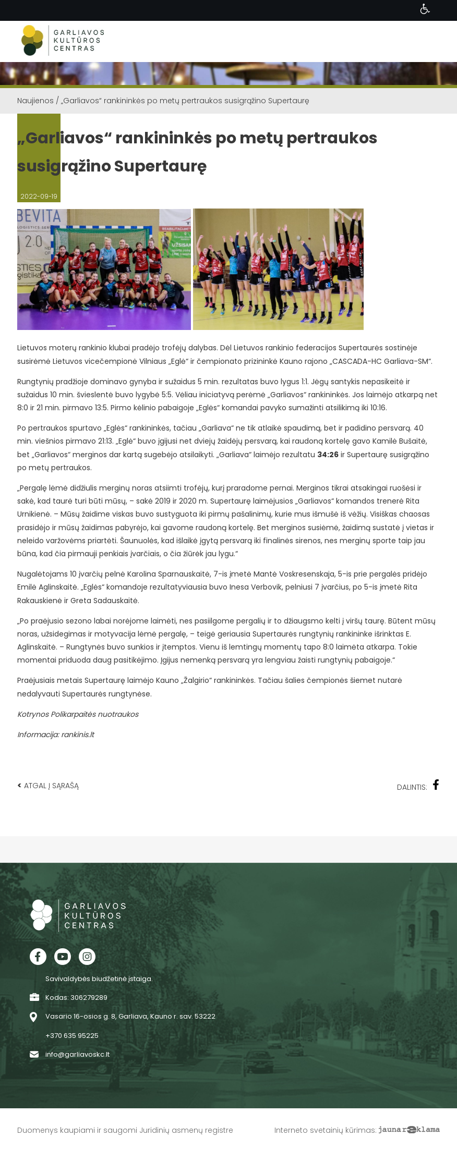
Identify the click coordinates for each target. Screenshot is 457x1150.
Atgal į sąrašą (48, 785)
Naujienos (35, 100)
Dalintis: (418, 785)
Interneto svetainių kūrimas (324, 1130)
